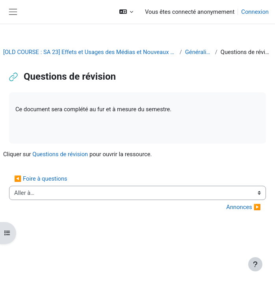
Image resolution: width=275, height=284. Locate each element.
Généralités (198, 52)
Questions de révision (60, 154)
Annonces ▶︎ (243, 207)
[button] (126, 11)
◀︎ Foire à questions (40, 178)
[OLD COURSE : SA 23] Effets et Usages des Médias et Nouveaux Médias (90, 52)
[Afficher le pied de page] (255, 264)
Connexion (255, 11)
